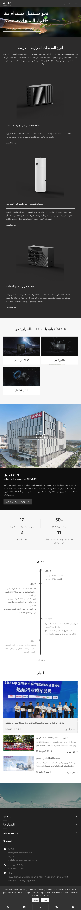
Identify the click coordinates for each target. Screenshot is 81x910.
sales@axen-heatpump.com (20, 852)
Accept (45, 900)
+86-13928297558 (16, 868)
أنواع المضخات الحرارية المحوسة (40, 48)
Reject (35, 900)
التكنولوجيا (9, 824)
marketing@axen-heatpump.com (22, 860)
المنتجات (8, 816)
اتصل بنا (7, 841)
